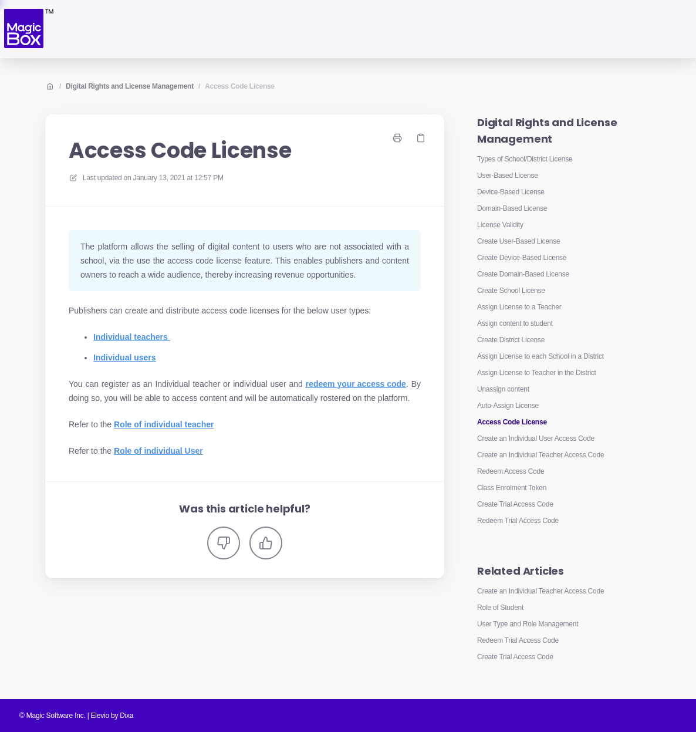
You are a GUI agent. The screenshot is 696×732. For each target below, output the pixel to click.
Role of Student (500, 607)
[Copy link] (420, 138)
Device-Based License (511, 192)
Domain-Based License (512, 208)
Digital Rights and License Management (130, 86)
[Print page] (397, 138)
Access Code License (240, 86)
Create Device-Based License (521, 258)
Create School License (511, 290)
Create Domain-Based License (523, 274)
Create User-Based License (518, 241)
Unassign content (503, 389)
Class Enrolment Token (511, 488)
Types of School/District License (524, 159)
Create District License (511, 340)
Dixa (126, 715)
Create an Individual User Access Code (535, 438)
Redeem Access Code (510, 471)
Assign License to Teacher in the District (536, 373)
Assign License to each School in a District (540, 356)
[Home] (28, 29)
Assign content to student (515, 323)
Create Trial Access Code (515, 504)
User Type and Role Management (527, 624)
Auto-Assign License (508, 406)
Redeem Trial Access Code (518, 521)
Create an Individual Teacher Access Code (540, 455)
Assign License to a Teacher (519, 307)
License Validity (500, 225)
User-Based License (507, 175)
